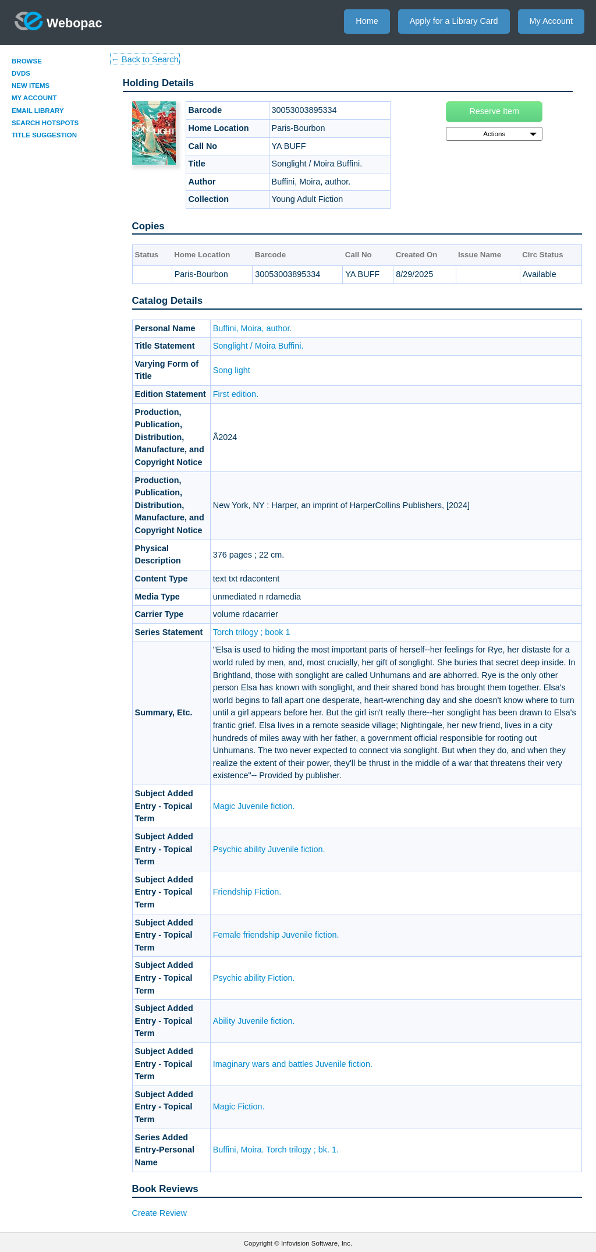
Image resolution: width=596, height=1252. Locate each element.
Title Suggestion (44, 135)
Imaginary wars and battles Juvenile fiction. (292, 1064)
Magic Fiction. (239, 1106)
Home (367, 21)
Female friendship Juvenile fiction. (276, 934)
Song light (231, 370)
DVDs (21, 73)
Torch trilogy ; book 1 (251, 632)
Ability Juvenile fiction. (254, 1021)
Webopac (58, 21)
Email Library (38, 110)
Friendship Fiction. (247, 891)
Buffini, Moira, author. (252, 328)
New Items (30, 85)
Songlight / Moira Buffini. (258, 345)
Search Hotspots (45, 122)
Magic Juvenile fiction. (254, 806)
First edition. (235, 394)
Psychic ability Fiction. (254, 978)
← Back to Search (145, 59)
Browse (27, 61)
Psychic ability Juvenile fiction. (269, 849)
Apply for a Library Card (454, 21)
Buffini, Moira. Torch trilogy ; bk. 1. (276, 1149)
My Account (551, 21)
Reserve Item (494, 111)
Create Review (159, 1213)
